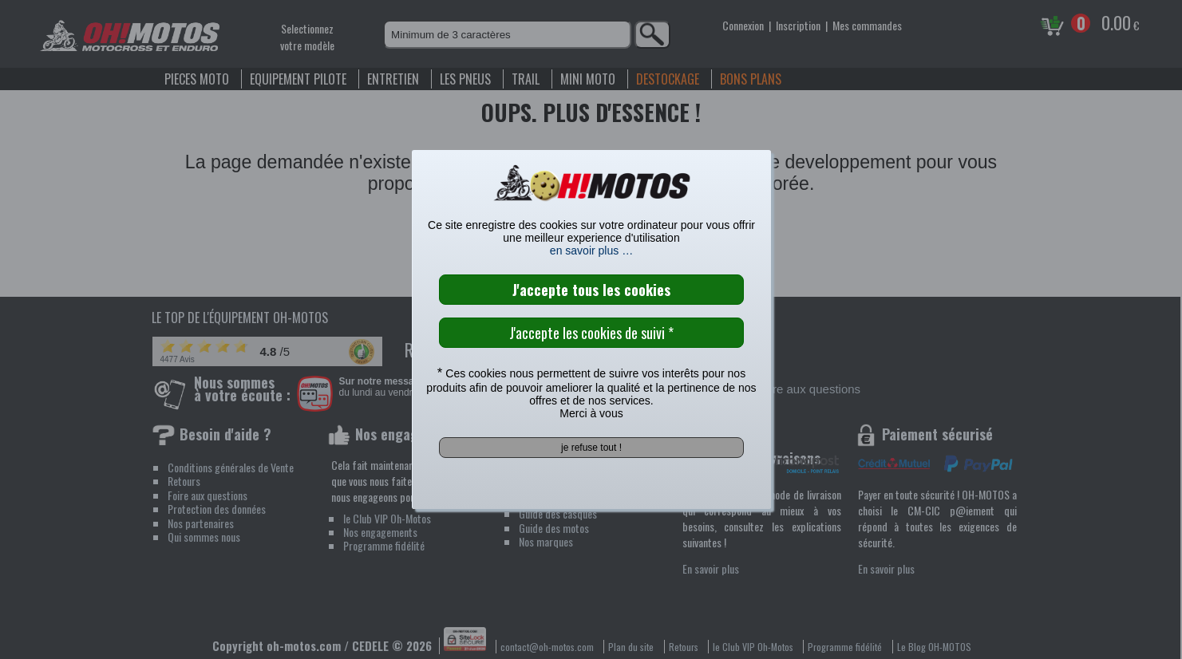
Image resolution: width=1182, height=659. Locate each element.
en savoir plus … (591, 250)
